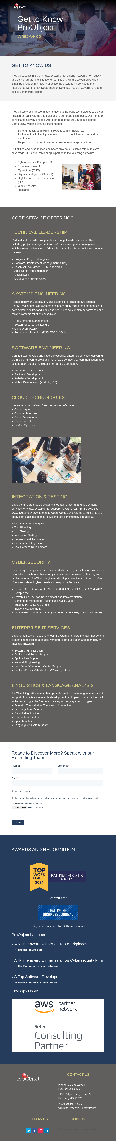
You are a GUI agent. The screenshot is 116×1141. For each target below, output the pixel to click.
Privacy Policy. (88, 1108)
